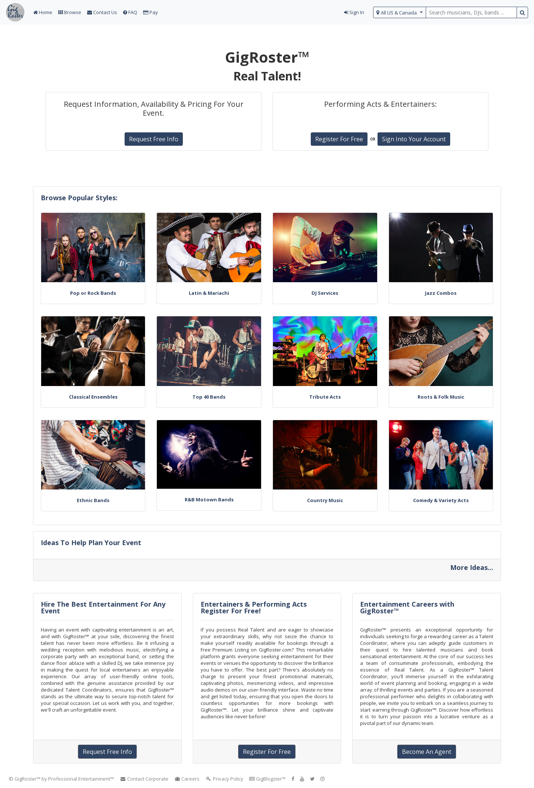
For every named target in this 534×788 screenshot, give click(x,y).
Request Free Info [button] (153, 139)
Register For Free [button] (339, 139)
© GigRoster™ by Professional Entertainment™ (61, 778)
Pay (150, 12)
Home (42, 12)
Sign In (354, 12)
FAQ (130, 12)
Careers (187, 778)
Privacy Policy (224, 778)
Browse (69, 12)
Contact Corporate (144, 778)
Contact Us (102, 12)
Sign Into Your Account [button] (414, 139)
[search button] (522, 12)
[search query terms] (471, 12)
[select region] (399, 12)
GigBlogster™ (267, 778)
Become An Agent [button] (426, 752)
